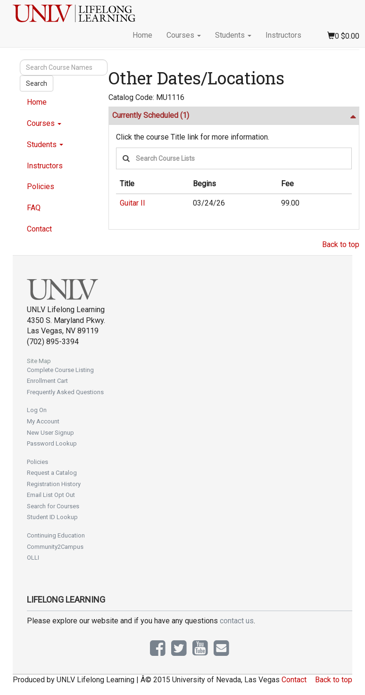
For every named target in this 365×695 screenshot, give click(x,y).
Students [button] (233, 35)
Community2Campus (55, 546)
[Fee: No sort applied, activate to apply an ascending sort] (306, 184)
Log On (37, 410)
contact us (237, 620)
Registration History (54, 484)
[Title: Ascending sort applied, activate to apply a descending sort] (153, 184)
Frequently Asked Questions (65, 392)
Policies (40, 186)
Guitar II (132, 203)
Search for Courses (53, 506)
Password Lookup (52, 443)
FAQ (34, 207)
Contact (39, 228)
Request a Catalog (52, 472)
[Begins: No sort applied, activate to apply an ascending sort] (233, 184)
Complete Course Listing (60, 369)
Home (142, 35)
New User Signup (50, 432)
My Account (43, 421)
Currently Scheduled (150, 115)
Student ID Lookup (52, 517)
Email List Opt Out (51, 494)
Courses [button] (183, 35)
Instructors (283, 35)
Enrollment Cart (47, 380)
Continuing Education (56, 535)
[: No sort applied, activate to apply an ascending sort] (343, 184)
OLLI (33, 557)
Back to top (340, 244)
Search (36, 83)
